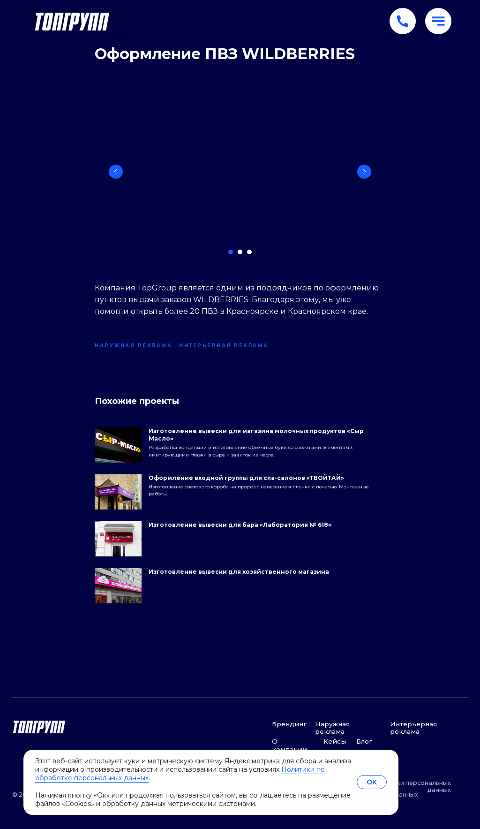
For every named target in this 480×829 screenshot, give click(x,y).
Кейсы (334, 741)
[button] (438, 21)
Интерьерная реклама (413, 728)
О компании (289, 745)
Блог (364, 741)
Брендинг (289, 724)
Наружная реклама (332, 728)
